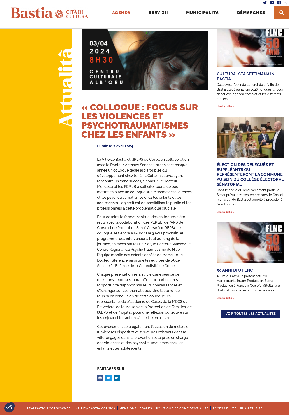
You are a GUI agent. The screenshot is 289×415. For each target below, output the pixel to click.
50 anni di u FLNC (235, 270)
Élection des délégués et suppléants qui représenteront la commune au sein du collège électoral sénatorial (250, 174)
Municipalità (199, 11)
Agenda (118, 11)
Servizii (155, 11)
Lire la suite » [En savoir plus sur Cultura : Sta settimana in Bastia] (225, 106)
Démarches (247, 11)
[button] (9, 407)
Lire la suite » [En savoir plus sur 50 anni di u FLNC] (225, 298)
